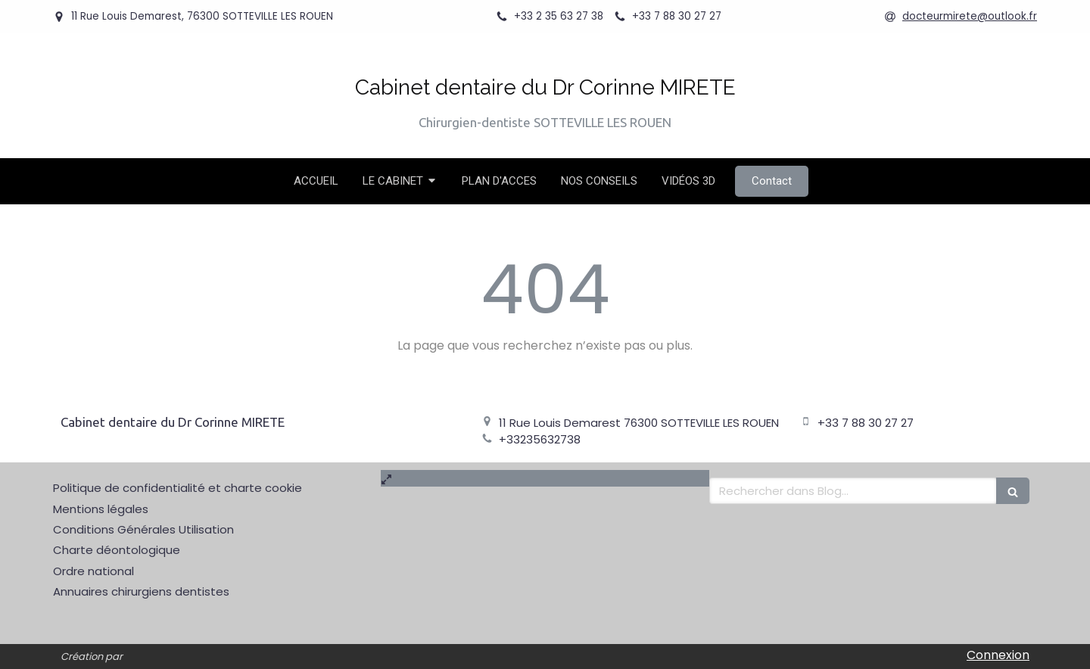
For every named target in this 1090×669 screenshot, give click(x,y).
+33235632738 (540, 439)
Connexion (998, 655)
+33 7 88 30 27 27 (866, 423)
